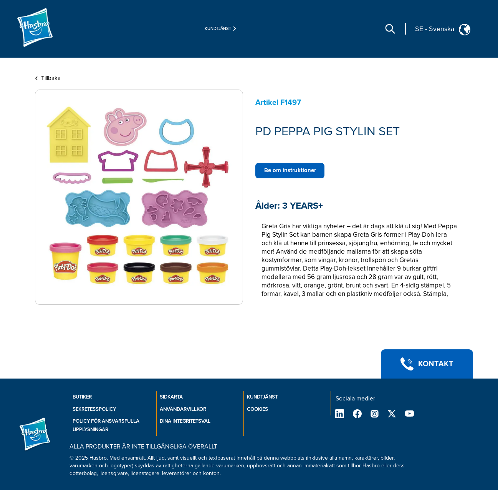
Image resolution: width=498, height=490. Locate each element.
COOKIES (257, 409)
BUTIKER (82, 397)
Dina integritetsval (185, 421)
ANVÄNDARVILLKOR (183, 409)
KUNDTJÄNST (262, 397)
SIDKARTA (171, 397)
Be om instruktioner (290, 170)
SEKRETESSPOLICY (94, 409)
